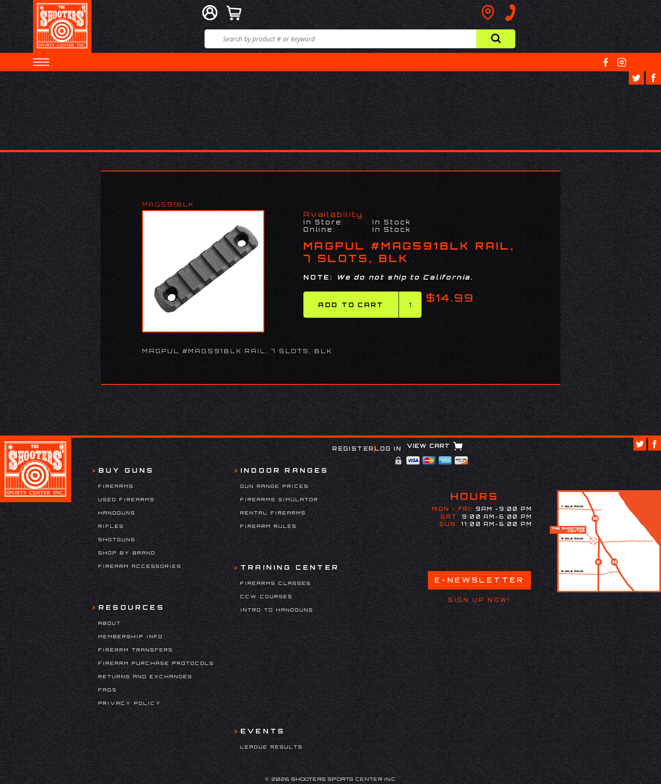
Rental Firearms (273, 512)
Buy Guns (126, 470)
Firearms (116, 486)
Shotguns (117, 539)
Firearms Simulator (279, 499)
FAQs (107, 689)
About (109, 623)
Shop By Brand (127, 552)
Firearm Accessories (140, 566)
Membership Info (130, 636)
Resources (131, 607)
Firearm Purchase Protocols (156, 663)
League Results (271, 747)
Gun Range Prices (274, 486)
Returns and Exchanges (145, 676)
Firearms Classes (275, 583)
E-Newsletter (479, 580)
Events (262, 731)
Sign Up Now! (479, 600)
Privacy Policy (129, 703)
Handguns (117, 512)
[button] (41, 62)
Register (353, 448)
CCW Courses (266, 596)
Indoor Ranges (284, 470)
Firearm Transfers (135, 649)
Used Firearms (126, 499)
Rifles (111, 526)
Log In (388, 448)
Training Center (289, 567)
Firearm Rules (268, 526)
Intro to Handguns (276, 609)
